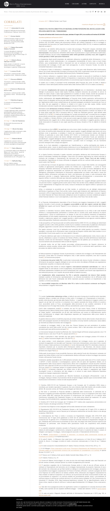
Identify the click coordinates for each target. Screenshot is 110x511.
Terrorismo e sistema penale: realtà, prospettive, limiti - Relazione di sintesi (15, 73)
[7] (43, 257)
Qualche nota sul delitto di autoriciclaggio (11, 215)
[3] (53, 114)
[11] (76, 334)
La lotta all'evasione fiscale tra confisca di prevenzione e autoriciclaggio (13, 207)
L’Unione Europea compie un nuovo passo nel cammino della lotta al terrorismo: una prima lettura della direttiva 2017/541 (14, 40)
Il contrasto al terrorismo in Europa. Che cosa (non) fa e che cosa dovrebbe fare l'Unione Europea (14, 197)
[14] (70, 345)
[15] (57, 350)
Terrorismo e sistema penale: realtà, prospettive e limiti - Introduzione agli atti (15, 93)
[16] (50, 367)
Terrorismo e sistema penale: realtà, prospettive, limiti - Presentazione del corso (15, 82)
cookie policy (73, 504)
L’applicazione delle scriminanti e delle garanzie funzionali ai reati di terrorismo (15, 132)
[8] (60, 308)
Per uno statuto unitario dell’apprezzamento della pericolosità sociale (15, 164)
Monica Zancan (54, 21)
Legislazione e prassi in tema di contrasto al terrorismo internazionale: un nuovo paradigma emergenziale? (15, 141)
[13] (74, 338)
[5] (99, 147)
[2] (103, 84)
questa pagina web (44, 495)
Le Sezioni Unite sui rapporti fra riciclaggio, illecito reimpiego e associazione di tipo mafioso (13, 261)
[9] (70, 322)
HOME (67, 4)
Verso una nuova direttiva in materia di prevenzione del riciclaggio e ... (30, 12)
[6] (54, 162)
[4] (57, 129)
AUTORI (84, 4)
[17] (46, 369)
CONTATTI (92, 4)
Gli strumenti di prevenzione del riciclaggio (13, 123)
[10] (67, 329)
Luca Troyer (63, 21)
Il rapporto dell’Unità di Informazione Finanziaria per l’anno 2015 (14, 188)
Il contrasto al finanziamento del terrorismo (13, 102)
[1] (51, 46)
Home (6, 12)
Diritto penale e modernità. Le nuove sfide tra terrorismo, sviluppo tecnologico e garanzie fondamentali (14, 64)
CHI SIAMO (75, 4)
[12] (43, 338)
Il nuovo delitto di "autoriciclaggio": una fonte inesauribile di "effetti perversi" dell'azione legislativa (15, 224)
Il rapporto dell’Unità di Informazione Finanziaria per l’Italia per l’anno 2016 (14, 30)
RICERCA (102, 4)
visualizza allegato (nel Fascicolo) (92, 24)
